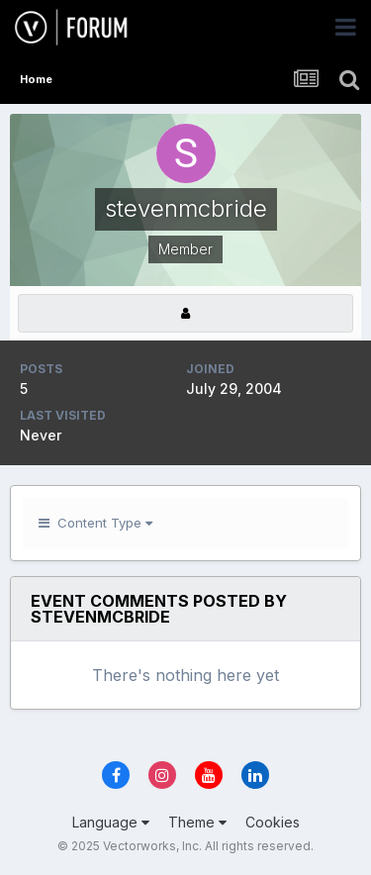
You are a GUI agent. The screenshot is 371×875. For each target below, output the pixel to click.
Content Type (95, 523)
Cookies (272, 822)
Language (110, 822)
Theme (197, 822)
